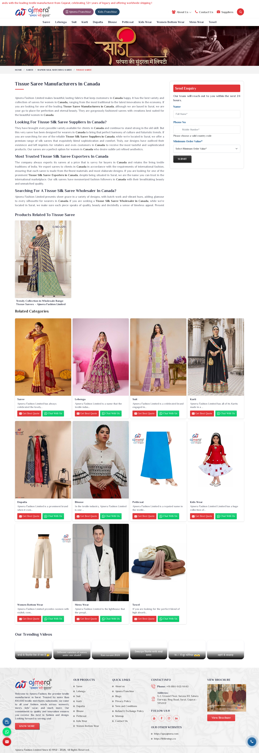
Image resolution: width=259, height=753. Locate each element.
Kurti (84, 22)
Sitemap (119, 716)
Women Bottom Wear (170, 22)
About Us (182, 12)
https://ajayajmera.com (166, 733)
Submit (182, 159)
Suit (74, 22)
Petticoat (128, 22)
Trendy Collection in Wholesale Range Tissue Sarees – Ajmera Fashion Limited (41, 302)
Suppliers (225, 12)
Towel (212, 22)
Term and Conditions (126, 706)
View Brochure (221, 717)
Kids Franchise (107, 11)
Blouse (112, 22)
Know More (27, 726)
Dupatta (98, 22)
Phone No (179, 122)
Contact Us (204, 12)
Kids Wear (145, 22)
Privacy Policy (123, 701)
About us (120, 686)
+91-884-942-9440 (177, 686)
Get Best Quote (29, 413)
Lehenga (61, 22)
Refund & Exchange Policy (129, 711)
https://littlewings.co (165, 738)
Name (177, 106)
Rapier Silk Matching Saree (55, 69)
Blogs (118, 696)
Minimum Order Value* (187, 141)
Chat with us (53, 413)
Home (18, 69)
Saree (46, 22)
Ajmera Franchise (78, 11)
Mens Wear (196, 22)
